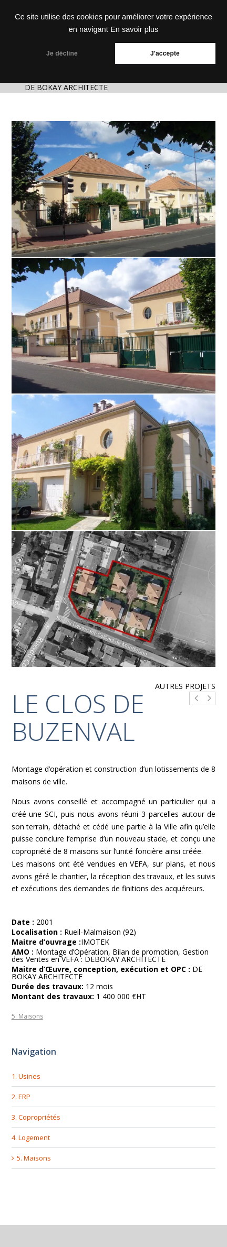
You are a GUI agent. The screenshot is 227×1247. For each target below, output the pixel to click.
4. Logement (31, 1137)
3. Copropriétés (36, 1117)
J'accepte (165, 53)
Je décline (62, 53)
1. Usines (26, 1076)
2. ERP (21, 1096)
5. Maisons (27, 1016)
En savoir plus (134, 29)
